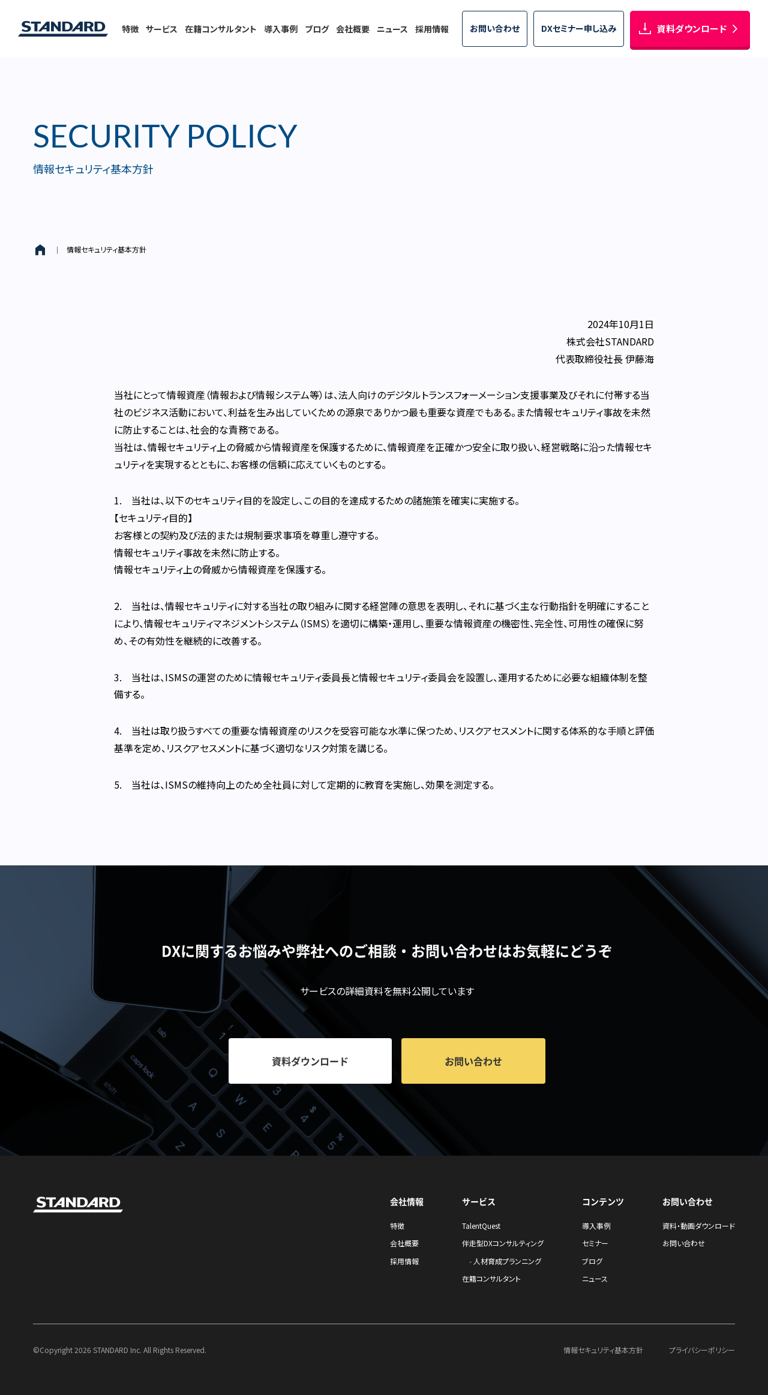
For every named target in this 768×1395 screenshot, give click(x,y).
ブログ (317, 29)
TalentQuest (481, 1225)
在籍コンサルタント (221, 29)
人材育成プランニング (507, 1261)
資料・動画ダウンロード (698, 1225)
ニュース (392, 29)
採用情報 (432, 29)
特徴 (130, 29)
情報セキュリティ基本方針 (106, 249)
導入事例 (281, 29)
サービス (162, 29)
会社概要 (353, 29)
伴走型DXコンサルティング (503, 1243)
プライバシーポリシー (702, 1350)
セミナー (595, 1243)
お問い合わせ (683, 1243)
